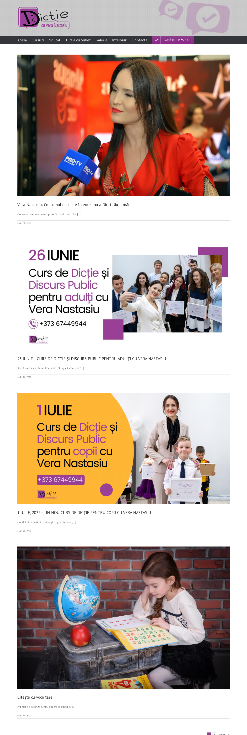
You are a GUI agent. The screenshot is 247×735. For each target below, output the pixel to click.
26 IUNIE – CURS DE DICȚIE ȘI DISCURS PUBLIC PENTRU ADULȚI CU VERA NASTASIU (91, 358)
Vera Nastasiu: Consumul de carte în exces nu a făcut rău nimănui (75, 204)
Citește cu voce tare (34, 697)
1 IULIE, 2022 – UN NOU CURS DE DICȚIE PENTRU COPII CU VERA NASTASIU (84, 512)
